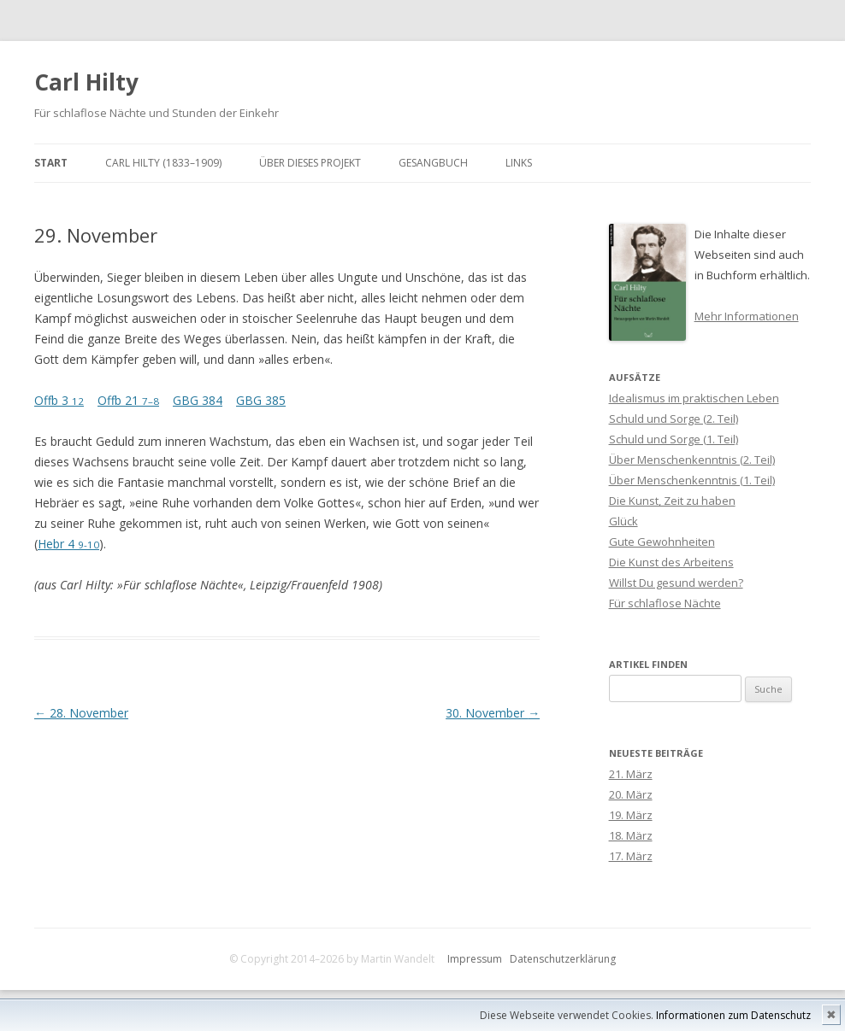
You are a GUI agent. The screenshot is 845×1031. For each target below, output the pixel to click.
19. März (631, 815)
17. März (631, 856)
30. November (493, 713)
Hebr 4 (68, 544)
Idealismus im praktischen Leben (694, 398)
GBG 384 (197, 400)
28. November (81, 713)
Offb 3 (59, 400)
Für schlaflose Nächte (665, 603)
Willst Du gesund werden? (676, 582)
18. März (631, 835)
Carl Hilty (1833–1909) (163, 162)
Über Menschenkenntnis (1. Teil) (692, 480)
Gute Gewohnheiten (662, 541)
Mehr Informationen (746, 316)
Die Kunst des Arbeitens (671, 562)
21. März (631, 774)
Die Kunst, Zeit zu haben (672, 500)
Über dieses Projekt (310, 162)
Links (518, 162)
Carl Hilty (86, 82)
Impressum (474, 959)
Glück (623, 521)
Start (51, 162)
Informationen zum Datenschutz (733, 1015)
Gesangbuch (433, 162)
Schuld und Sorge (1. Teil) (673, 439)
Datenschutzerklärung (563, 959)
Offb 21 (128, 400)
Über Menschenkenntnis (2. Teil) (692, 459)
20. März (631, 794)
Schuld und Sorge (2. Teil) (673, 418)
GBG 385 (261, 400)
